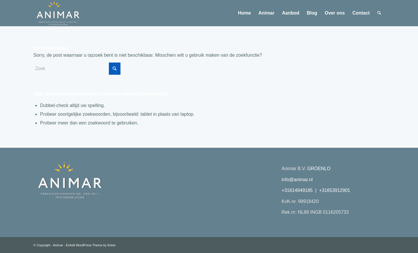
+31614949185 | (300, 190)
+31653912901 (334, 190)
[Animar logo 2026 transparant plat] (57, 13)
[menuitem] (244, 13)
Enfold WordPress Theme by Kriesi (91, 245)
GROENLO (318, 168)
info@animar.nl (297, 179)
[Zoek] (379, 13)
